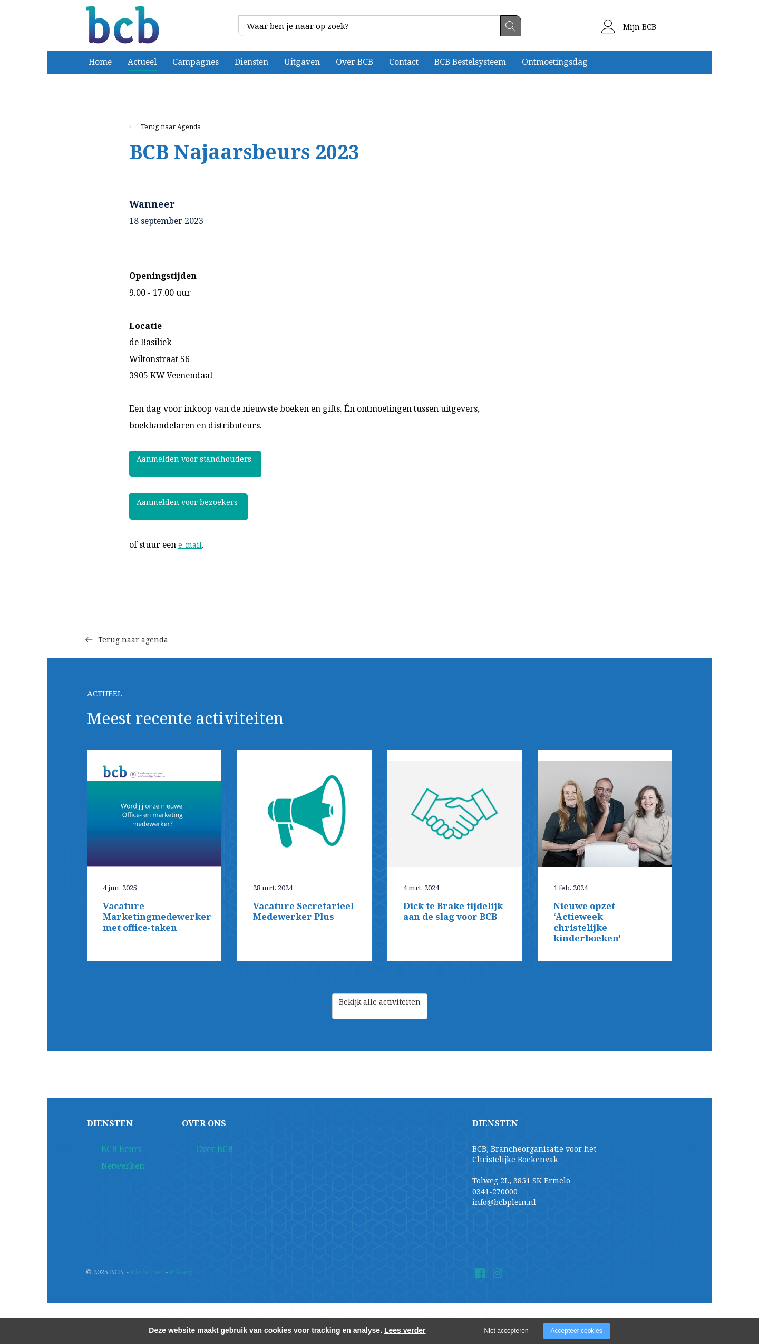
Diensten (251, 61)
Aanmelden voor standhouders (204, 464)
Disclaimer (147, 1275)
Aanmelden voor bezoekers (197, 507)
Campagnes (195, 61)
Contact (404, 61)
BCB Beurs (106, 1153)
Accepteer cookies (576, 1331)
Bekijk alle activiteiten (380, 1010)
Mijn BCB (628, 27)
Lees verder (405, 1330)
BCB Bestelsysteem (470, 61)
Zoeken (510, 25)
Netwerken (107, 1173)
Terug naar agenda (135, 623)
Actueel (142, 61)
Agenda (190, 127)
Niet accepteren (506, 1331)
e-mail (190, 544)
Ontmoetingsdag (555, 61)
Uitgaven (302, 61)
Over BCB (354, 61)
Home (100, 61)
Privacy (182, 1275)
